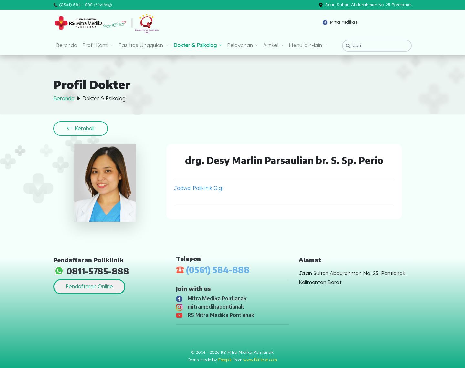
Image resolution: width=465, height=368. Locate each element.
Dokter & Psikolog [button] (195, 45)
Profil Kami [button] (95, 45)
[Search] (377, 46)
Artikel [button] (271, 45)
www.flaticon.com (260, 359)
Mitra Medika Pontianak (211, 298)
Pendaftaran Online (89, 286)
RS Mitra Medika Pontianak (215, 315)
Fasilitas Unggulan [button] (141, 45)
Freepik (225, 359)
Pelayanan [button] (240, 45)
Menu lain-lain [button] (306, 45)
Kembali (80, 128)
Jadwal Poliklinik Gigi (198, 188)
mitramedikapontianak (210, 306)
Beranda (66, 45)
